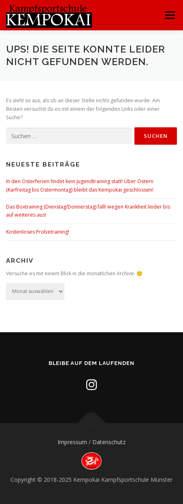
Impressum (72, 442)
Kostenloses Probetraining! (37, 231)
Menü (169, 15)
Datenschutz (109, 442)
